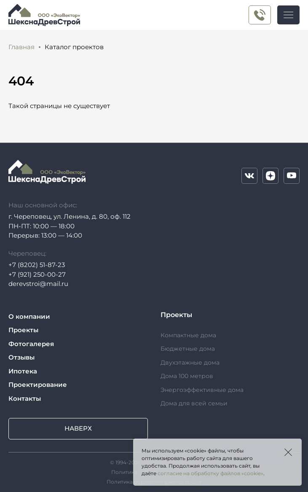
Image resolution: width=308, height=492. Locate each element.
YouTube (292, 176)
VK (249, 176)
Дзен (270, 176)
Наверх (78, 428)
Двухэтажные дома (190, 362)
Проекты (23, 330)
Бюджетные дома (188, 348)
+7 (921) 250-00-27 (260, 14)
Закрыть (288, 452)
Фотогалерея (31, 344)
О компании (29, 316)
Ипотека (22, 371)
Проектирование (37, 385)
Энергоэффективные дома (202, 390)
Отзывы (21, 357)
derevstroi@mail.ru (38, 284)
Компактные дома (188, 335)
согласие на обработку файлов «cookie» (210, 473)
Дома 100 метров (187, 376)
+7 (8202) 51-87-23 (36, 265)
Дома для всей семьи (194, 403)
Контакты (24, 398)
